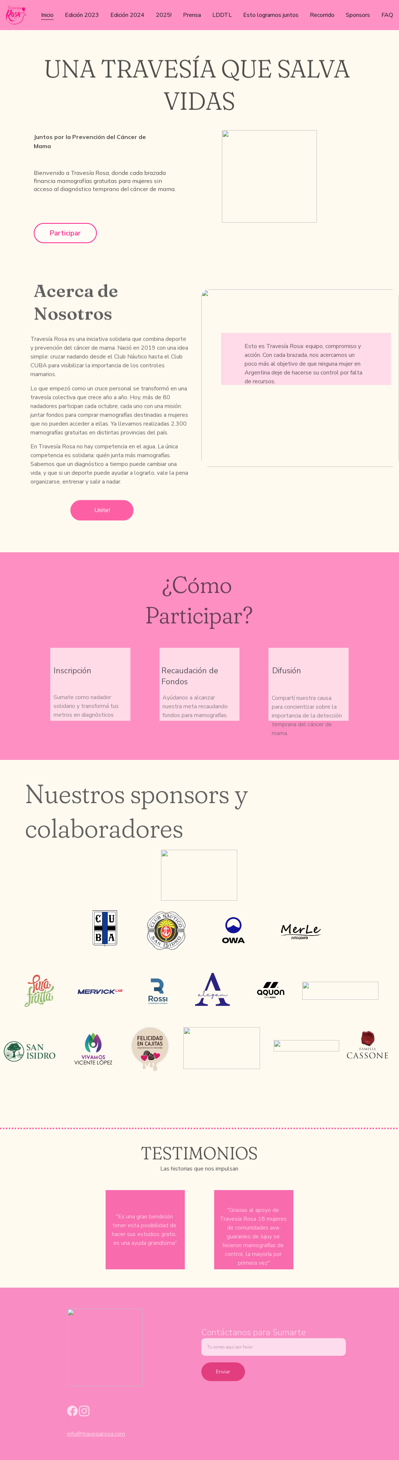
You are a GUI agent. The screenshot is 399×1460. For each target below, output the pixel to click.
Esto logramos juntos (271, 15)
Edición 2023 (82, 15)
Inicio (47, 15)
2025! (164, 15)
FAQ (387, 15)
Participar (65, 233)
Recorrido (322, 15)
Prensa (192, 15)
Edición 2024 (127, 15)
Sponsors (358, 15)
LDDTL (222, 15)
